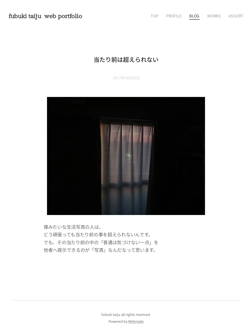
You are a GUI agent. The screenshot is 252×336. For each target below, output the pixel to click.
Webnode (136, 321)
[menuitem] (164, 16)
